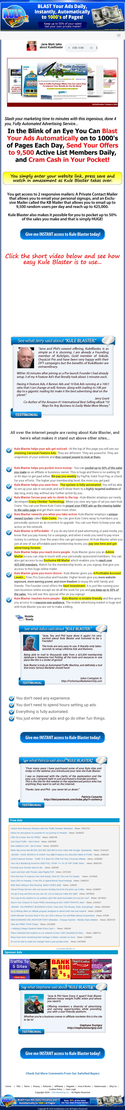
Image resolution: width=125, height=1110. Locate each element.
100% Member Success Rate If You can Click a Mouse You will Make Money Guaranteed (53, 915)
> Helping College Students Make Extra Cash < (33, 928)
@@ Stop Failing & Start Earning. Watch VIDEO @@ (36, 885)
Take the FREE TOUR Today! (24, 924)
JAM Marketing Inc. (60, 1092)
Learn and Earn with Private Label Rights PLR (32, 872)
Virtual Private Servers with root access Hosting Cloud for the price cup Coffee (47, 889)
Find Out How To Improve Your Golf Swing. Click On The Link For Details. (46, 876)
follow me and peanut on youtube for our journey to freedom (39, 833)
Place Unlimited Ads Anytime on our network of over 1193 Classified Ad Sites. (47, 933)
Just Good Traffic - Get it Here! (25, 841)
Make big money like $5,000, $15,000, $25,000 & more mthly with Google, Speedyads (51, 850)
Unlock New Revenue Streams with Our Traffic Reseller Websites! (42, 828)
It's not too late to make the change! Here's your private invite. (40, 941)
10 (70, 949)
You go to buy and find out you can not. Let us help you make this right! (44, 894)
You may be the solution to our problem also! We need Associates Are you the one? (50, 898)
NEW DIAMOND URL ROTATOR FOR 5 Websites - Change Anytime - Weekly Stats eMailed (54, 920)
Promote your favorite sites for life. (27, 867)
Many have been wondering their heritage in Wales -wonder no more (43, 937)
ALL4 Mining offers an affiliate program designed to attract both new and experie (48, 911)
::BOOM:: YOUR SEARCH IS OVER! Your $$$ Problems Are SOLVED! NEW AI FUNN (51, 854)
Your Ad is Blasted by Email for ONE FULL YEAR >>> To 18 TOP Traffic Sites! (48, 863)
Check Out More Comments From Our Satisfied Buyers (62, 1073)
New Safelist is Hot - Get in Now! (26, 846)
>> (74, 949)
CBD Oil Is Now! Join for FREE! (25, 837)
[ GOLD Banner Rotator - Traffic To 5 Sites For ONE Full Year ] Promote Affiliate (48, 859)
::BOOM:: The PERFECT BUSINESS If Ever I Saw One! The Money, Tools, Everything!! (52, 907)
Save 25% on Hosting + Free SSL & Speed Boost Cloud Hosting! (41, 880)
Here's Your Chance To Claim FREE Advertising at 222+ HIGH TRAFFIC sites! (47, 902)
